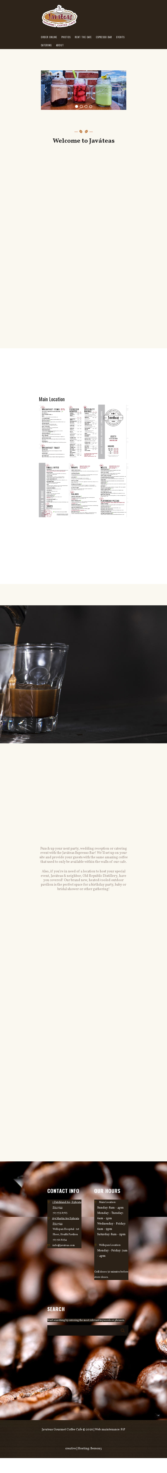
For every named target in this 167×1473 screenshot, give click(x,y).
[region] (83, 90)
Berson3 (96, 1449)
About (60, 45)
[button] (45, 90)
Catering (46, 45)
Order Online (49, 37)
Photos (66, 37)
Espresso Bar (104, 37)
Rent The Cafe (83, 37)
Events (120, 37)
